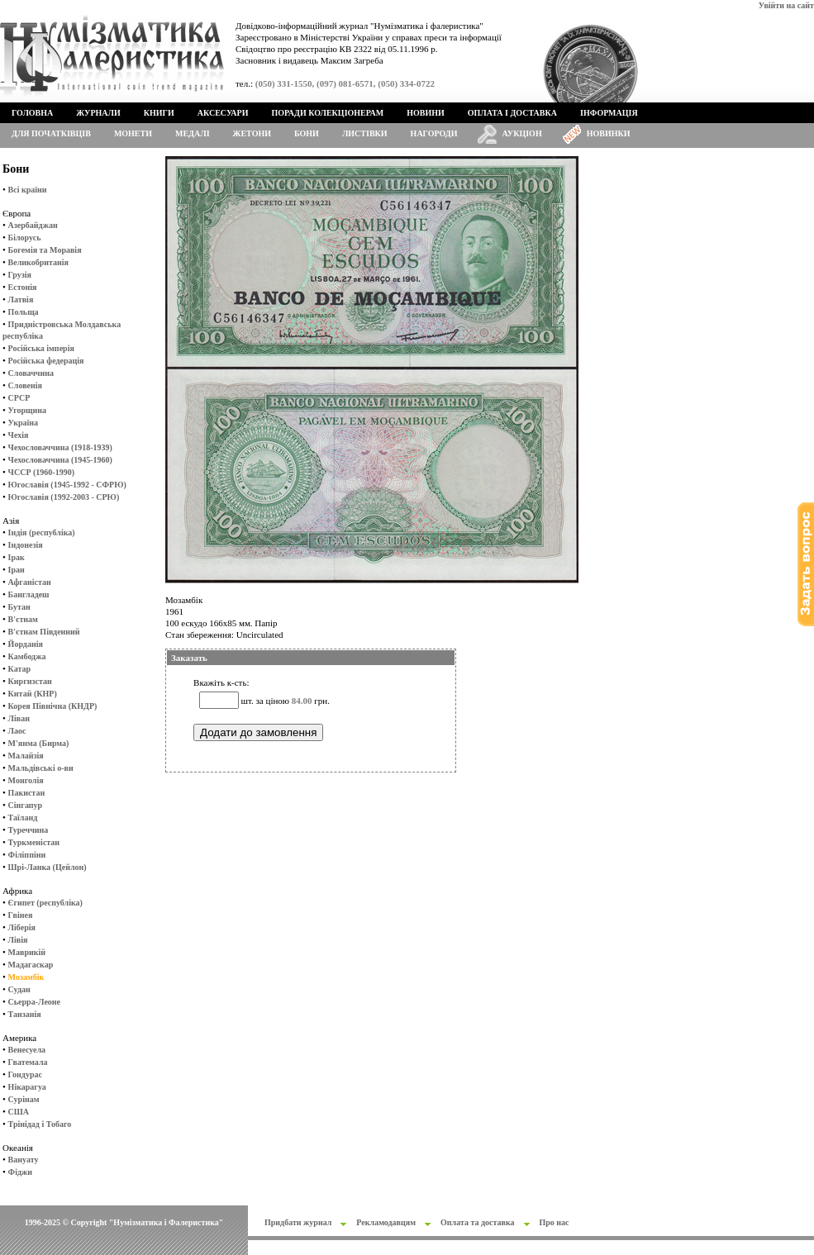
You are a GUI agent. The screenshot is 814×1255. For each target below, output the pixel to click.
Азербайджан (33, 225)
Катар (19, 668)
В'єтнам (23, 619)
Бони (306, 133)
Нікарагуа (27, 1086)
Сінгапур (25, 805)
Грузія (19, 274)
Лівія (18, 939)
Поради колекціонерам (327, 112)
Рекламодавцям (386, 1222)
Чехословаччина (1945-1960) (60, 459)
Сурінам (24, 1099)
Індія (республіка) (41, 532)
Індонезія (25, 544)
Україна (23, 422)
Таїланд (23, 817)
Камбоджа (27, 656)
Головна (32, 112)
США (18, 1111)
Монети (133, 133)
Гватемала (28, 1062)
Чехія (18, 435)
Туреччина (28, 829)
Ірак (16, 557)
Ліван (19, 718)
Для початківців (51, 133)
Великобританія (38, 262)
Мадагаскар (31, 964)
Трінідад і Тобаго (40, 1124)
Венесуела (26, 1049)
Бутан (19, 606)
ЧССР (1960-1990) (41, 472)
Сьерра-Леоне (34, 1001)
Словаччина (31, 373)
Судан (19, 989)
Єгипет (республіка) (45, 902)
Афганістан (29, 582)
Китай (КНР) (32, 693)
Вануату (23, 1159)
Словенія (25, 385)
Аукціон (522, 133)
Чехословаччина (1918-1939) (60, 447)
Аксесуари (223, 112)
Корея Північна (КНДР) (53, 706)
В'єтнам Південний (44, 631)
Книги (159, 112)
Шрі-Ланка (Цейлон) (47, 867)
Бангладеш (29, 594)
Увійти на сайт (786, 5)
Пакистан (26, 792)
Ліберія (22, 927)
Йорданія (25, 644)
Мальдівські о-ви (41, 767)
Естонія (22, 287)
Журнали (98, 112)
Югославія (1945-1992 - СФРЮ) (67, 484)
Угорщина (27, 410)
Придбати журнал (297, 1222)
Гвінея (20, 915)
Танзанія (24, 1014)
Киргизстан (30, 681)
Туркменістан (34, 842)
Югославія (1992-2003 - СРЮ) (64, 497)
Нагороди (434, 133)
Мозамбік (26, 977)
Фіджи (20, 1172)
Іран (16, 569)
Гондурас (25, 1074)
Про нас (554, 1222)
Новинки (609, 133)
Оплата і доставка (512, 112)
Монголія (26, 780)
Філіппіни (27, 854)
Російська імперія (41, 348)
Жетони (252, 133)
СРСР (19, 397)
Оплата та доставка (477, 1222)
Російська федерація (46, 360)
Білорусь (24, 237)
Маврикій (26, 952)
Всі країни (27, 189)
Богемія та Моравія (45, 249)
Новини (426, 112)
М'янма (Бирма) (38, 743)
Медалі (192, 133)
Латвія (21, 299)
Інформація (609, 112)
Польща (23, 311)
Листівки (365, 133)
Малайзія (26, 755)
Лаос (17, 730)
